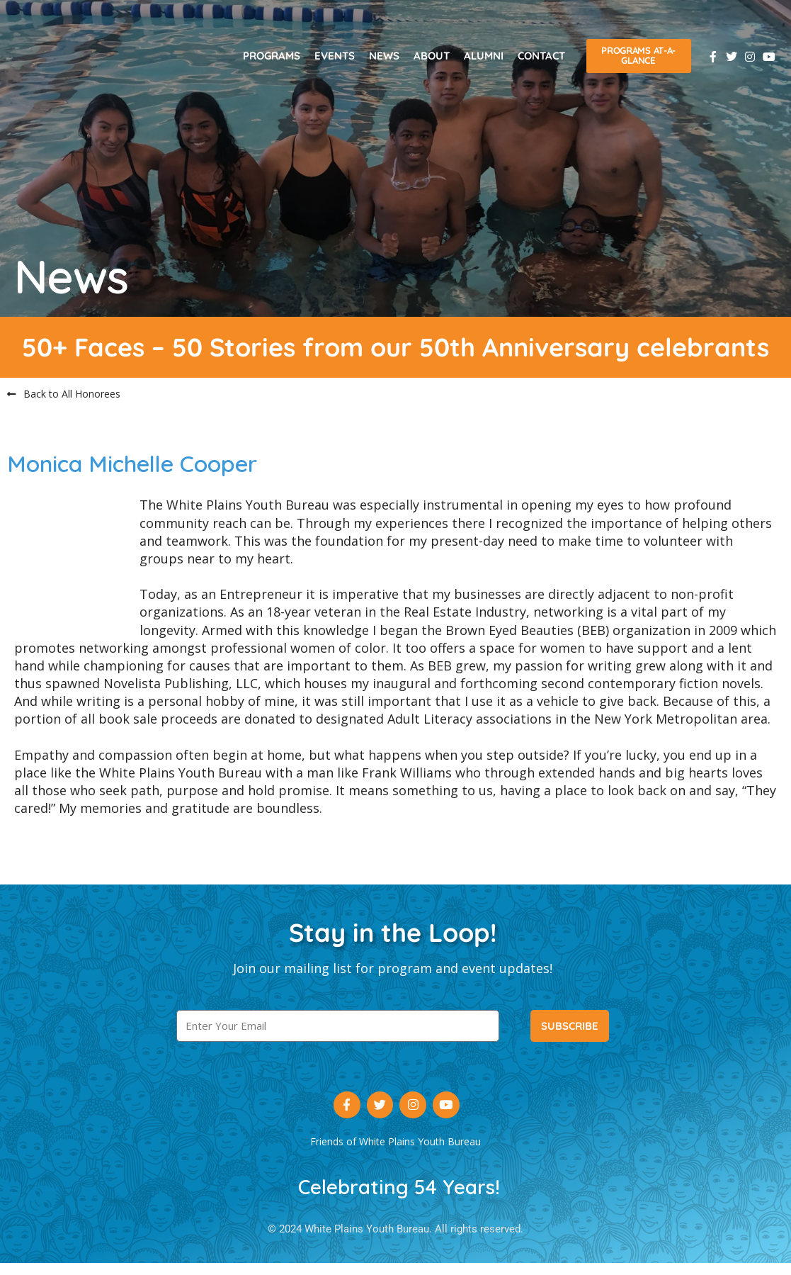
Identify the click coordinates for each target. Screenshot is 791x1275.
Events (334, 55)
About (432, 55)
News (384, 55)
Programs (271, 55)
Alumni (483, 55)
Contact (541, 55)
